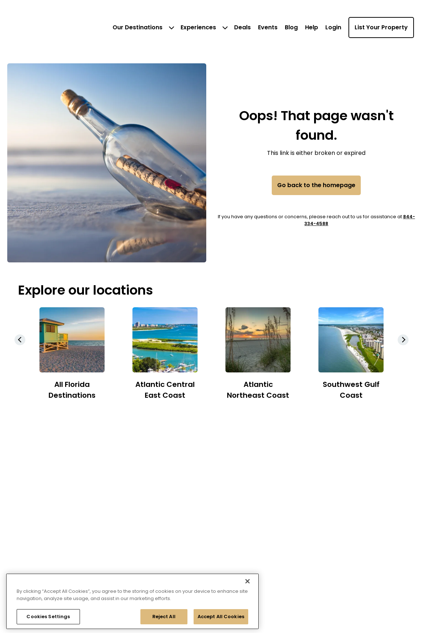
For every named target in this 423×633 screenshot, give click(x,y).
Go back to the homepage (316, 185)
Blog (291, 27)
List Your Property (381, 27)
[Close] (247, 581)
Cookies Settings (48, 616)
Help (311, 27)
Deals (242, 27)
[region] (132, 601)
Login (333, 27)
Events (268, 27)
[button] (403, 339)
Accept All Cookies (221, 616)
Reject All (163, 616)
